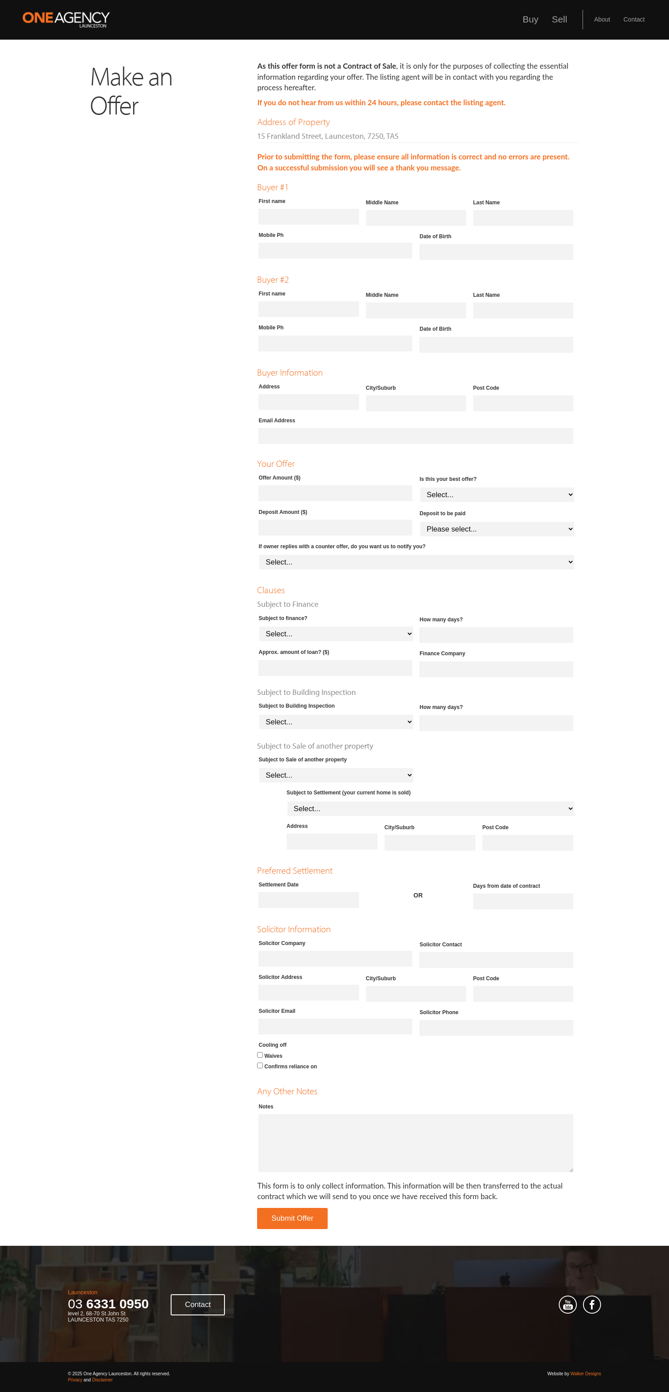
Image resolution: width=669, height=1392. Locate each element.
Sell (559, 19)
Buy (530, 19)
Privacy (75, 1379)
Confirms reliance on (290, 1066)
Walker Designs (585, 1373)
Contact (634, 19)
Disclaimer (102, 1379)
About (602, 19)
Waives (273, 1056)
